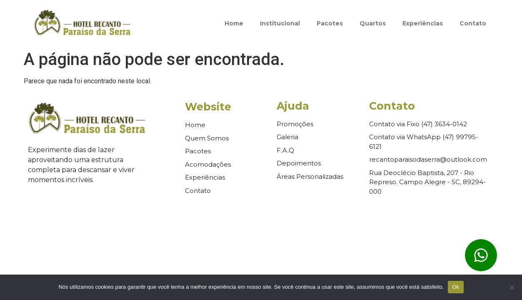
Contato (473, 23)
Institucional (280, 23)
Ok (455, 287)
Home (234, 23)
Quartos (373, 23)
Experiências (422, 23)
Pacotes (330, 23)
